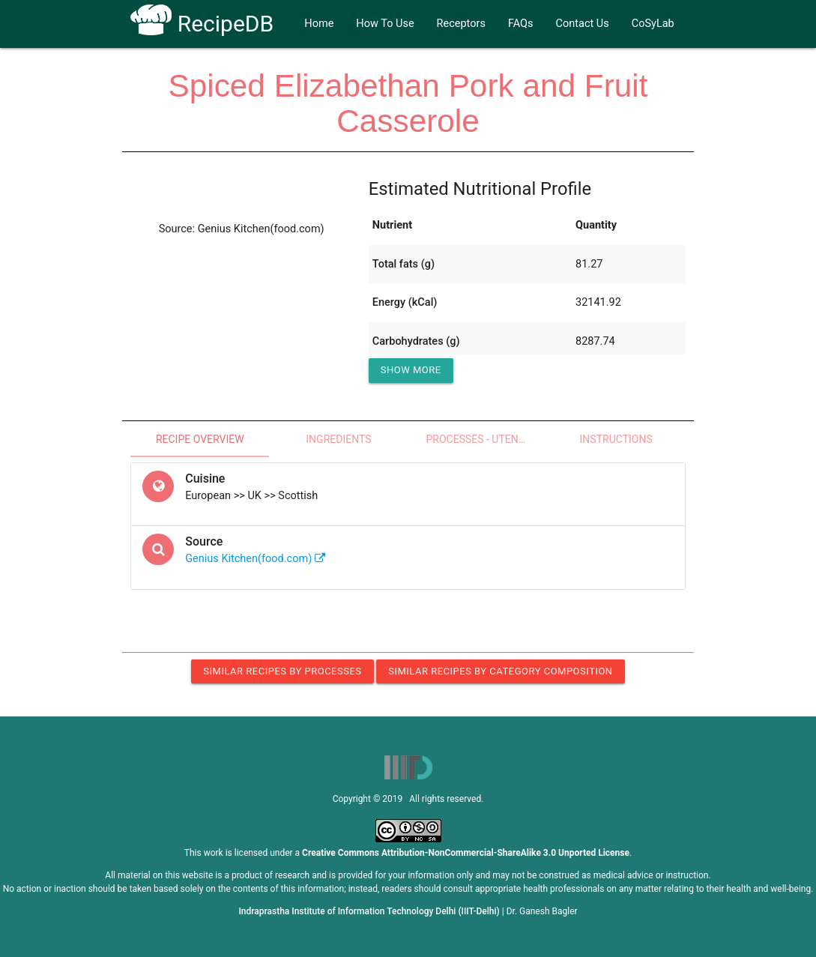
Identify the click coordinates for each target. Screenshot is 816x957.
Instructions (616, 439)
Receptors (461, 23)
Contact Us (582, 23)
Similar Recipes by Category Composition (500, 671)
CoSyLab (653, 23)
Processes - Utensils (482, 439)
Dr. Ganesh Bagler (542, 911)
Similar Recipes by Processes (282, 671)
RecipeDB (201, 23)
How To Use (385, 23)
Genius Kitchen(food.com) (255, 558)
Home (318, 23)
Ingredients (338, 439)
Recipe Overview (200, 439)
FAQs (521, 23)
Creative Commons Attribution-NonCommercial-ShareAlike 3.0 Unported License (465, 853)
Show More (411, 369)
